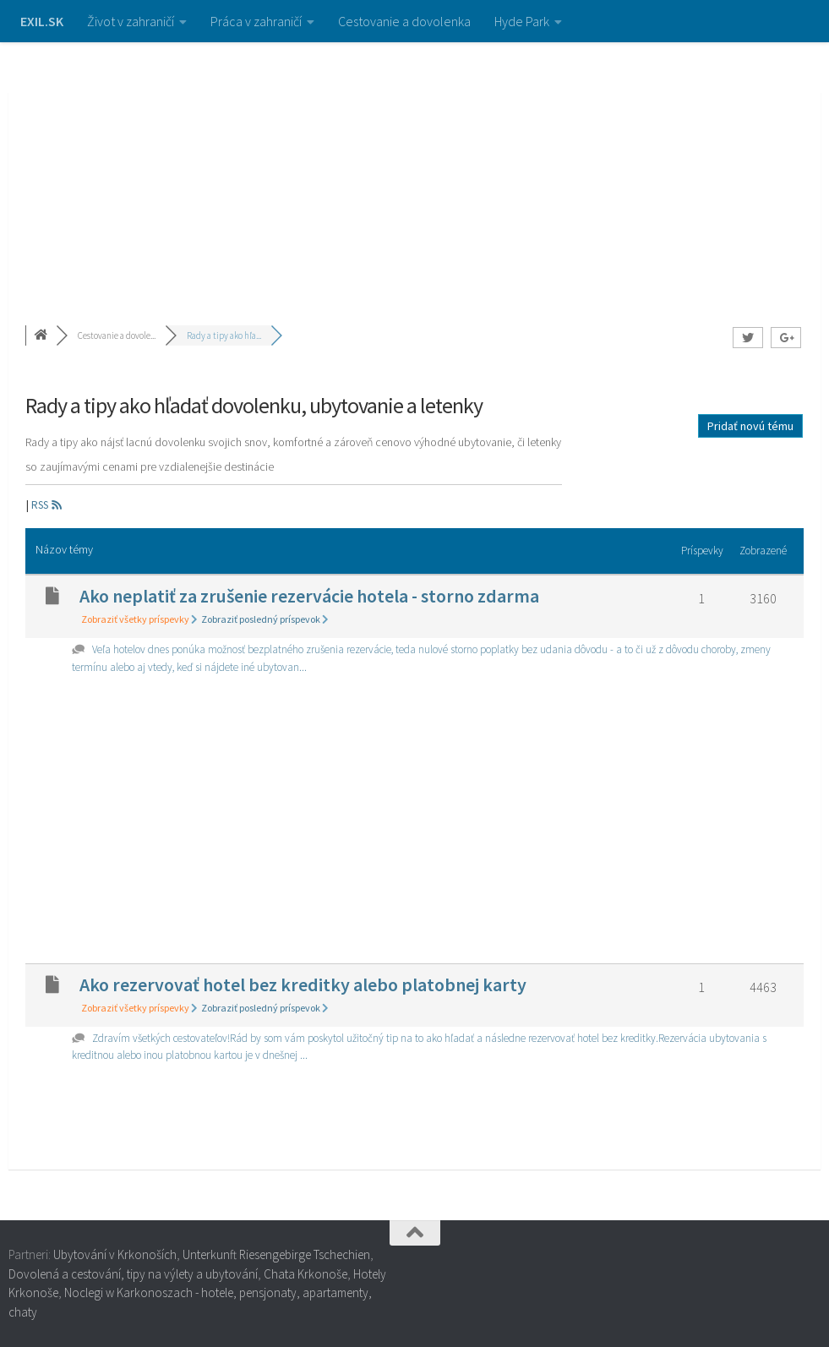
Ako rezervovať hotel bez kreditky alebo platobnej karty (302, 984)
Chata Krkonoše (305, 1274)
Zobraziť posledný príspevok (265, 619)
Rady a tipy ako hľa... (224, 335)
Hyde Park (521, 21)
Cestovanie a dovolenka (404, 21)
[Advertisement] (414, 169)
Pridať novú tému (750, 426)
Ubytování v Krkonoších (115, 1254)
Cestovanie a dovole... (116, 335)
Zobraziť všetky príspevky (139, 619)
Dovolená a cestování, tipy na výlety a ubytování (133, 1274)
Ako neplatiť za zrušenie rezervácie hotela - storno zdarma (309, 596)
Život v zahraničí (130, 21)
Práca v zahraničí (256, 21)
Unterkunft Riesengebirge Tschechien (276, 1254)
